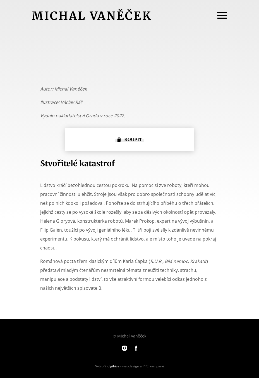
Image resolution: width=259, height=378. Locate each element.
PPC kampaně (153, 366)
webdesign (130, 366)
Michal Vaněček (92, 16)
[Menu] (222, 16)
